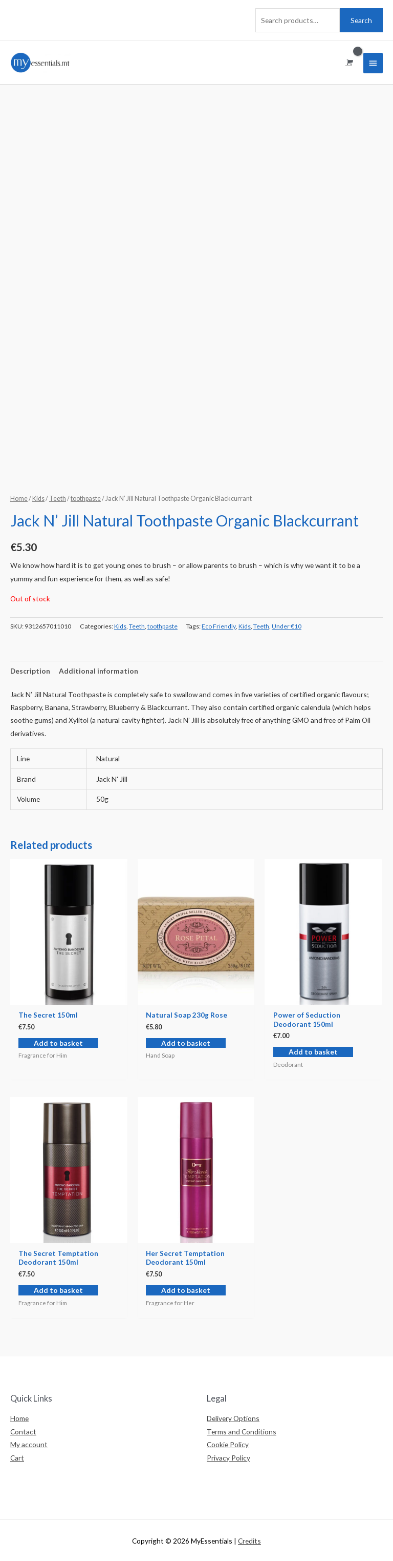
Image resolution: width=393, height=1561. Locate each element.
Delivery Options (233, 1418)
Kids (38, 498)
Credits (249, 1540)
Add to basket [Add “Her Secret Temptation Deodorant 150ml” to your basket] (185, 1290)
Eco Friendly (219, 626)
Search (361, 20)
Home (19, 498)
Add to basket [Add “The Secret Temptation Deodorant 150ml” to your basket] (58, 1290)
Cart (17, 1457)
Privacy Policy (228, 1457)
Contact (23, 1431)
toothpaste (86, 498)
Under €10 (286, 626)
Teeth (57, 498)
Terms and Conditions (241, 1431)
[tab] (30, 671)
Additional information (98, 670)
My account (29, 1444)
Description (30, 670)
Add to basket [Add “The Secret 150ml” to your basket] (58, 1043)
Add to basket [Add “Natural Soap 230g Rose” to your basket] (185, 1043)
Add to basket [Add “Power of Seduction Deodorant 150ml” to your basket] (313, 1051)
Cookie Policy (228, 1444)
